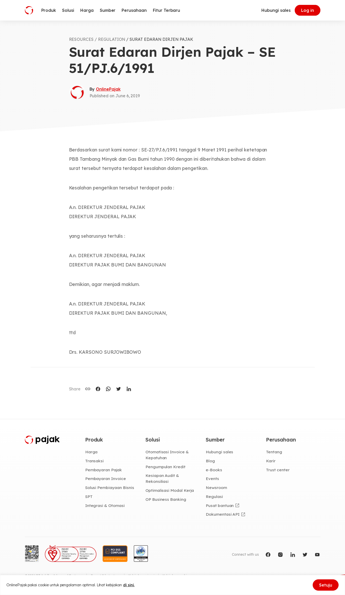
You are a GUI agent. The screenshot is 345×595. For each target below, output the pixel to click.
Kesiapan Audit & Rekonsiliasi (162, 478)
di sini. (129, 585)
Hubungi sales (275, 10)
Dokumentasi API (223, 514)
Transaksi (94, 460)
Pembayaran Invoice (105, 478)
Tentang (274, 451)
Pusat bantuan (220, 505)
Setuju (325, 585)
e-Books (214, 469)
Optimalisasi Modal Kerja (169, 490)
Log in (307, 10)
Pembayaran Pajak (103, 469)
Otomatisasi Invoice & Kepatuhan (167, 454)
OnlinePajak (108, 89)
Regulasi (214, 496)
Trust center (277, 469)
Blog (210, 460)
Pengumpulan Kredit (165, 466)
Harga (91, 451)
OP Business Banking (165, 499)
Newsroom (216, 487)
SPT (89, 496)
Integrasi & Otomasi (105, 505)
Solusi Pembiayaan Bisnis (109, 487)
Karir (270, 460)
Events (212, 478)
